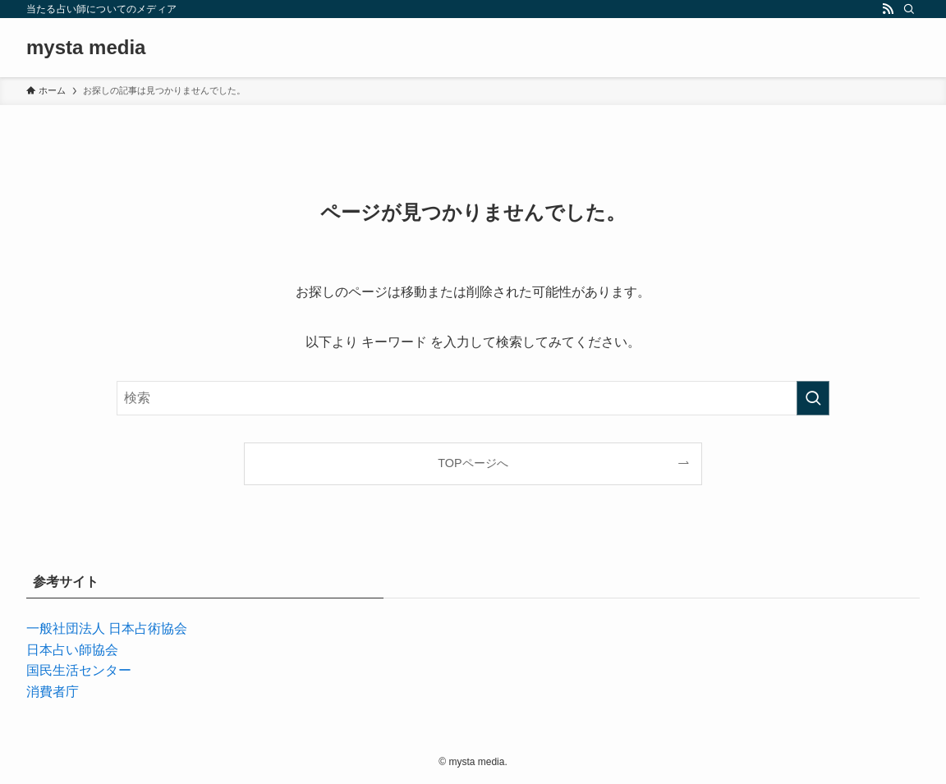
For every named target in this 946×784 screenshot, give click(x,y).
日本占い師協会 (72, 650)
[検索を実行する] (813, 398)
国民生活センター (78, 670)
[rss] (887, 9)
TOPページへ (472, 463)
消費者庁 (52, 692)
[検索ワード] (473, 398)
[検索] (909, 9)
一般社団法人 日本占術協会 (106, 628)
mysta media (85, 47)
